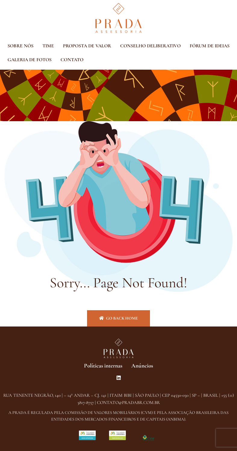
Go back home (118, 318)
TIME (48, 46)
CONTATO (72, 60)
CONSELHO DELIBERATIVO (150, 46)
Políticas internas (103, 365)
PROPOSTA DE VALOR (87, 46)
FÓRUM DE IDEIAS (209, 46)
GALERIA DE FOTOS (29, 60)
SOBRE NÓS (20, 46)
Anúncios (142, 365)
